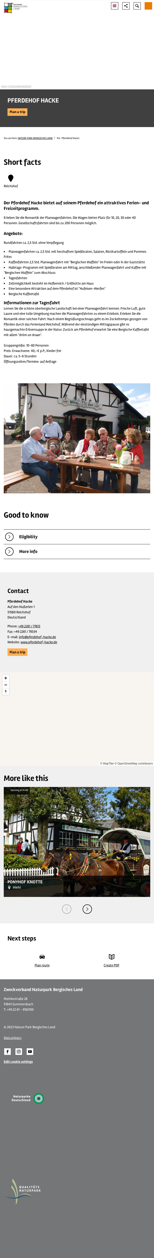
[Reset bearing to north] (5, 691)
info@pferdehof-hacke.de (37, 637)
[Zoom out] (5, 684)
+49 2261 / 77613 (29, 626)
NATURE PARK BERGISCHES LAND (35, 138)
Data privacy (13, 1038)
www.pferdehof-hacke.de (39, 642)
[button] (17, 112)
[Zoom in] (5, 678)
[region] (77, 719)
